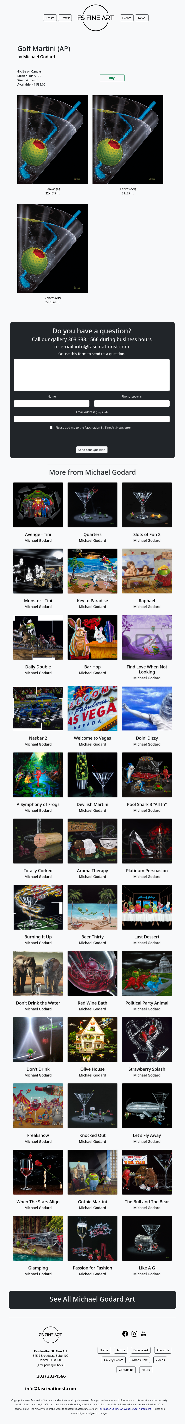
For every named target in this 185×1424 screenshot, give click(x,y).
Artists (120, 1350)
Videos (160, 1360)
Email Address (92, 404)
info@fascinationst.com (98, 363)
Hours (146, 1370)
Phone (117, 394)
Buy (112, 78)
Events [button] (126, 18)
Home (104, 1350)
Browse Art (140, 1350)
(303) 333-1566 (50, 1376)
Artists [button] (50, 18)
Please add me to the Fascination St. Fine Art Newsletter (93, 414)
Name (66, 394)
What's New (139, 1360)
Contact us (126, 1370)
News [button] (141, 18)
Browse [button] (65, 18)
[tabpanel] (92, 204)
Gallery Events (113, 1360)
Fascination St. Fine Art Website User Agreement (125, 1408)
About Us (163, 1350)
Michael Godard (39, 57)
